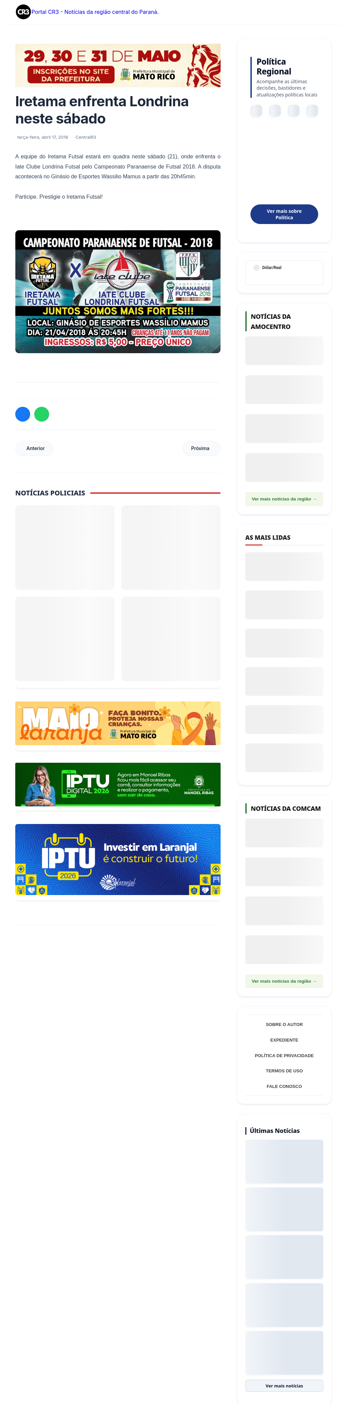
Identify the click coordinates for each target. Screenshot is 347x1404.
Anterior (35, 448)
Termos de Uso (284, 1070)
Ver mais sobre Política (284, 214)
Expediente (284, 1040)
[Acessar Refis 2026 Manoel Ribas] (118, 784)
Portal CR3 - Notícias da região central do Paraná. (87, 12)
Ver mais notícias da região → (284, 499)
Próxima (200, 448)
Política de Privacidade (284, 1055)
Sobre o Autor (284, 1024)
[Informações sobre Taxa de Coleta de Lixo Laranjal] (118, 859)
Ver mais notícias (284, 1386)
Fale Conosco (284, 1086)
